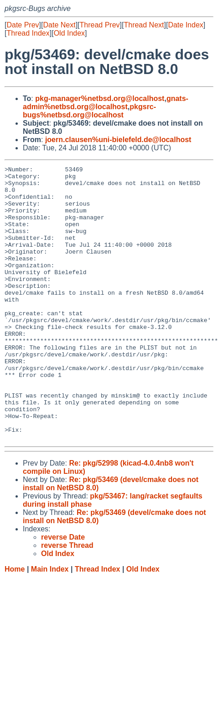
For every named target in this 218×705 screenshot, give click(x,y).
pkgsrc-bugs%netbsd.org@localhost (89, 111)
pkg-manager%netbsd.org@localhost (99, 98)
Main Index (50, 624)
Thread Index (27, 33)
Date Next (59, 25)
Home (15, 624)
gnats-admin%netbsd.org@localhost (105, 103)
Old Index (69, 33)
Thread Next (144, 25)
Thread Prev (100, 25)
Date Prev (22, 25)
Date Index (185, 25)
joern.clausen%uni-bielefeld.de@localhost (118, 139)
